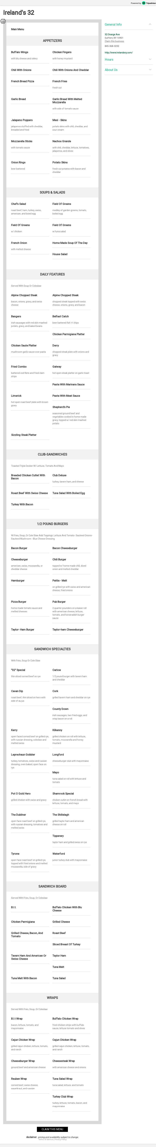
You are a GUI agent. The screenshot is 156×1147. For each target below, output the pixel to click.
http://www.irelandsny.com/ (119, 52)
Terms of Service (45, 1139)
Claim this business (114, 41)
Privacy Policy (61, 1139)
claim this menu (52, 1129)
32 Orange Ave (112, 34)
